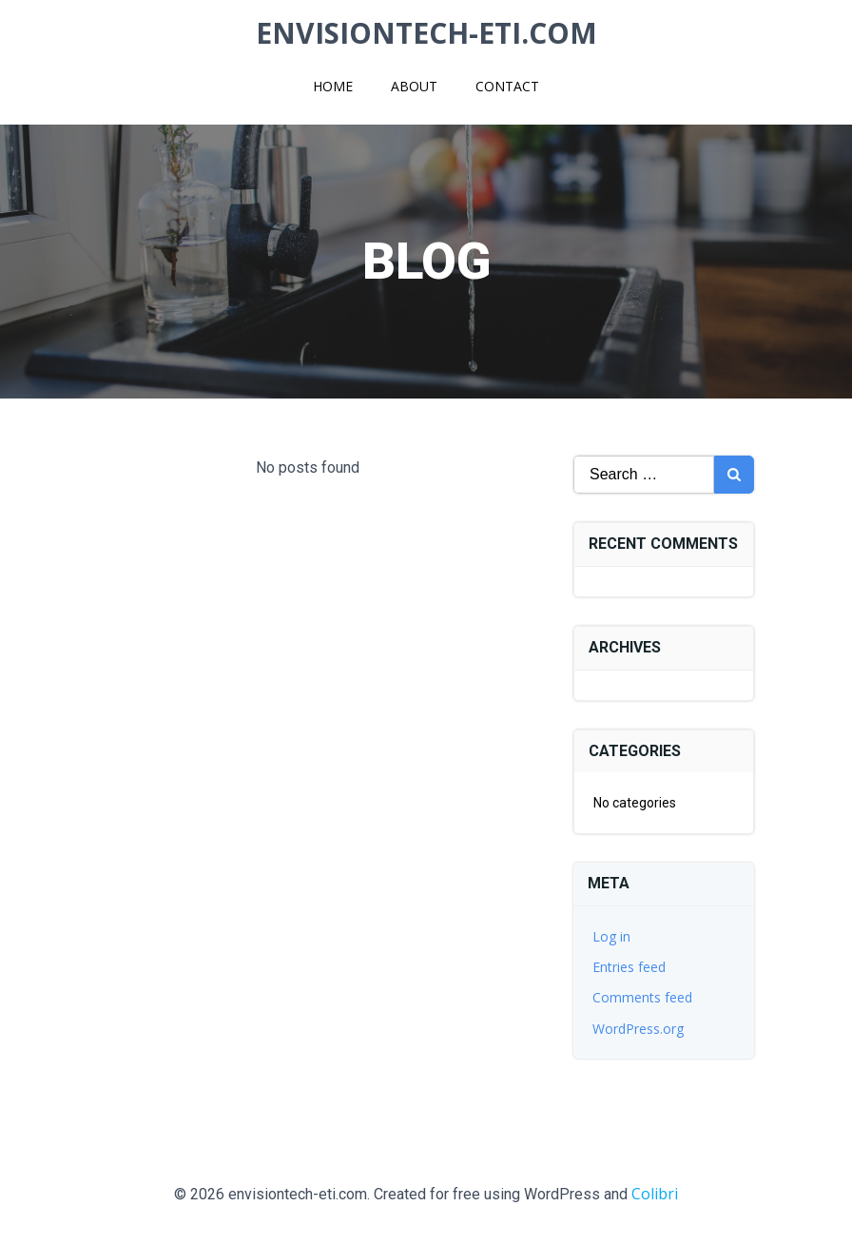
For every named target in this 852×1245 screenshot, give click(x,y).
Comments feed (642, 997)
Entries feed (629, 967)
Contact (507, 86)
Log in (611, 936)
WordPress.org (638, 1029)
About (414, 86)
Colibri (654, 1193)
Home (333, 86)
